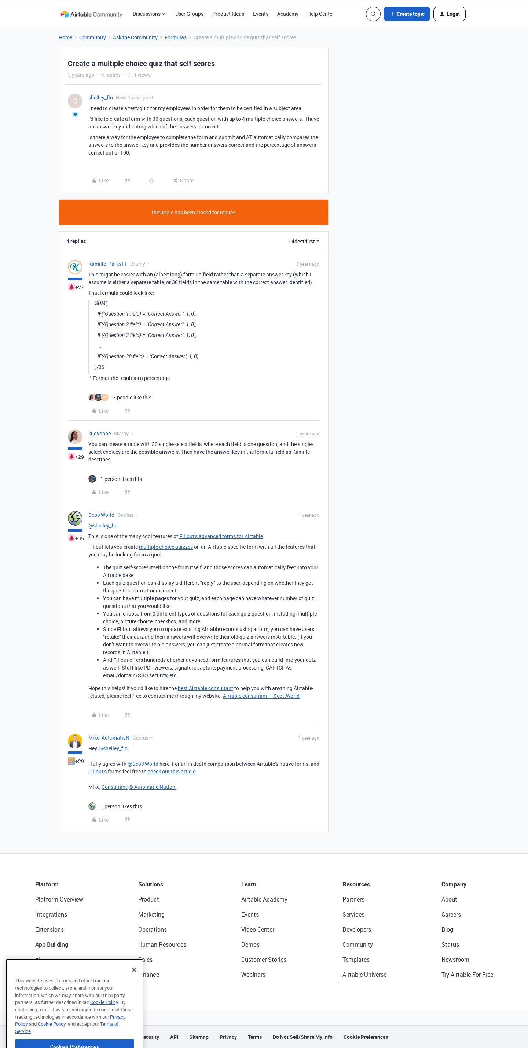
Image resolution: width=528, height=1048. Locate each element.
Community (92, 37)
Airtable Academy (264, 899)
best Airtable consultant (205, 688)
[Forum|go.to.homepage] (91, 14)
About (449, 899)
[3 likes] (119, 397)
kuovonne (99, 433)
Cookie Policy (104, 1017)
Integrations (51, 914)
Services (353, 914)
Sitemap (199, 1036)
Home (65, 37)
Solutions (150, 884)
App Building (51, 944)
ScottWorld (101, 514)
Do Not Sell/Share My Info (303, 1036)
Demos (250, 944)
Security (149, 1036)
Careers (451, 914)
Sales (145, 959)
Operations (152, 929)
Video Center (257, 929)
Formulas (176, 37)
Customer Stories (263, 959)
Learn (248, 884)
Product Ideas (228, 13)
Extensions (49, 929)
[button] (407, 14)
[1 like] (115, 479)
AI (38, 959)
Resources (356, 884)
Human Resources (162, 944)
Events (260, 13)
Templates (356, 959)
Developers (356, 929)
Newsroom (455, 959)
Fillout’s (97, 771)
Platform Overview (59, 899)
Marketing (151, 914)
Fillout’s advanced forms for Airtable (221, 536)
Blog (447, 929)
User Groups (189, 13)
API (174, 1036)
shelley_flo (100, 97)
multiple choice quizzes (166, 546)
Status (450, 944)
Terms (255, 1036)
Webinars (253, 975)
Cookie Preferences (366, 1036)
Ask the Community (135, 37)
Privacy (228, 1036)
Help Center (320, 13)
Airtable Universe (364, 975)
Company (453, 884)
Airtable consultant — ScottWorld (261, 695)
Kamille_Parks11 (107, 263)
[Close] (134, 985)
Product (148, 899)
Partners (353, 899)
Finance (148, 975)
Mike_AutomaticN (108, 737)
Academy (287, 13)
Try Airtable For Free (467, 975)
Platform (47, 884)
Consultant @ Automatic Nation (139, 786)
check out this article (171, 771)
